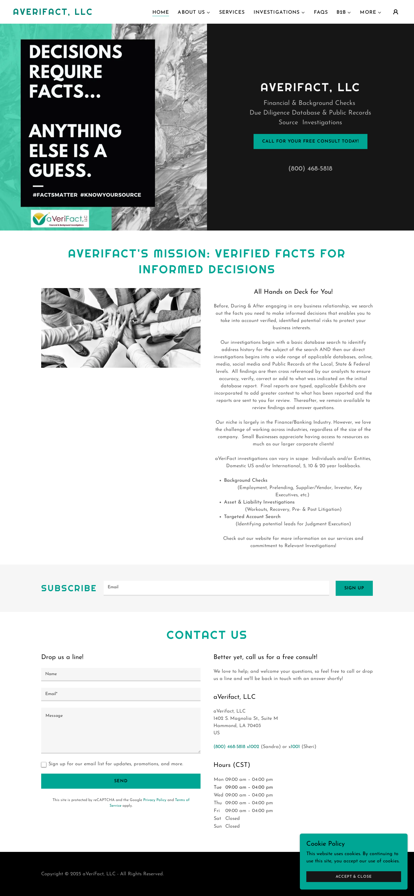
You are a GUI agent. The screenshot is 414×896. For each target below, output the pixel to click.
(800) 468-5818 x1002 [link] (236, 746)
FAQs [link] (321, 12)
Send (121, 781)
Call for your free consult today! (310, 141)
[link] (53, 13)
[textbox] (216, 588)
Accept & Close (353, 877)
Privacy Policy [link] (154, 800)
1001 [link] (295, 746)
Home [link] (160, 12)
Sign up (354, 588)
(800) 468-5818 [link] (310, 169)
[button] (194, 12)
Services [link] (232, 12)
